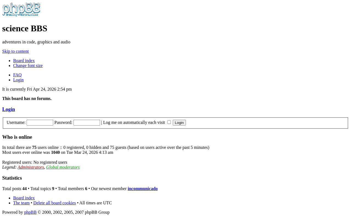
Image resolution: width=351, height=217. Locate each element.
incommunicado (143, 188)
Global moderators (63, 167)
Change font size (28, 65)
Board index (24, 60)
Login (18, 79)
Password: (63, 122)
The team (21, 203)
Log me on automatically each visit (137, 122)
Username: (16, 122)
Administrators (31, 167)
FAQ (17, 75)
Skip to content (15, 51)
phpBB (30, 212)
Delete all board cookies (54, 203)
